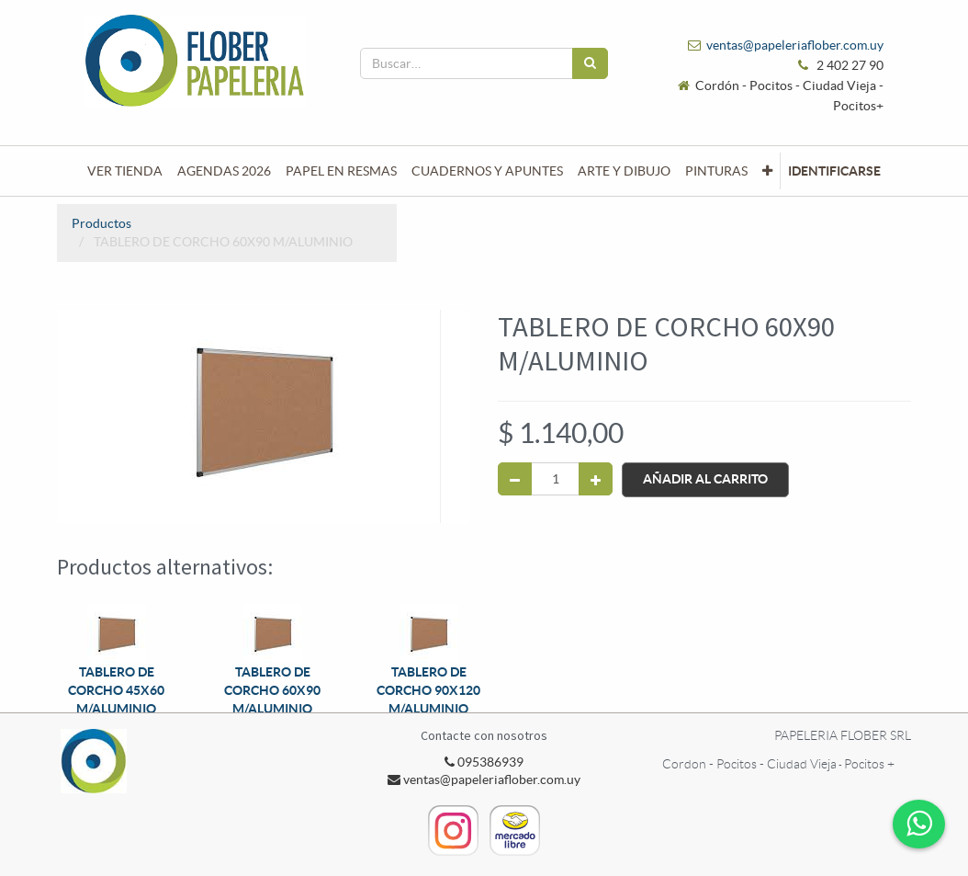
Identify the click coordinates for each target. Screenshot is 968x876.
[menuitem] (125, 171)
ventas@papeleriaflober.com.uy (795, 45)
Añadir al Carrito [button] (705, 479)
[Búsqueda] (590, 63)
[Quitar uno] (515, 478)
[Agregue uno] (596, 478)
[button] (767, 171)
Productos (101, 223)
